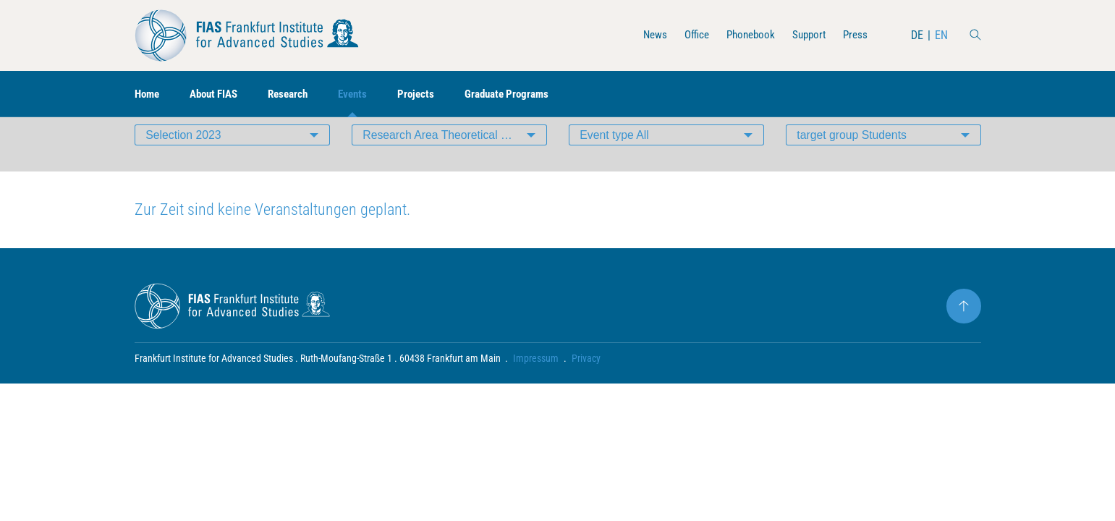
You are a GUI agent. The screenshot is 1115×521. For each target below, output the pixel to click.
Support (806, 35)
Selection (184, 155)
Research (298, 94)
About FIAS (219, 94)
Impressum (536, 380)
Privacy (586, 380)
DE (917, 35)
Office (687, 35)
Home (148, 94)
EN (941, 35)
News (644, 35)
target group (853, 155)
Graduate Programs (525, 94)
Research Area (455, 155)
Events (365, 94)
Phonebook (744, 35)
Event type (615, 155)
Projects (431, 94)
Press (854, 35)
